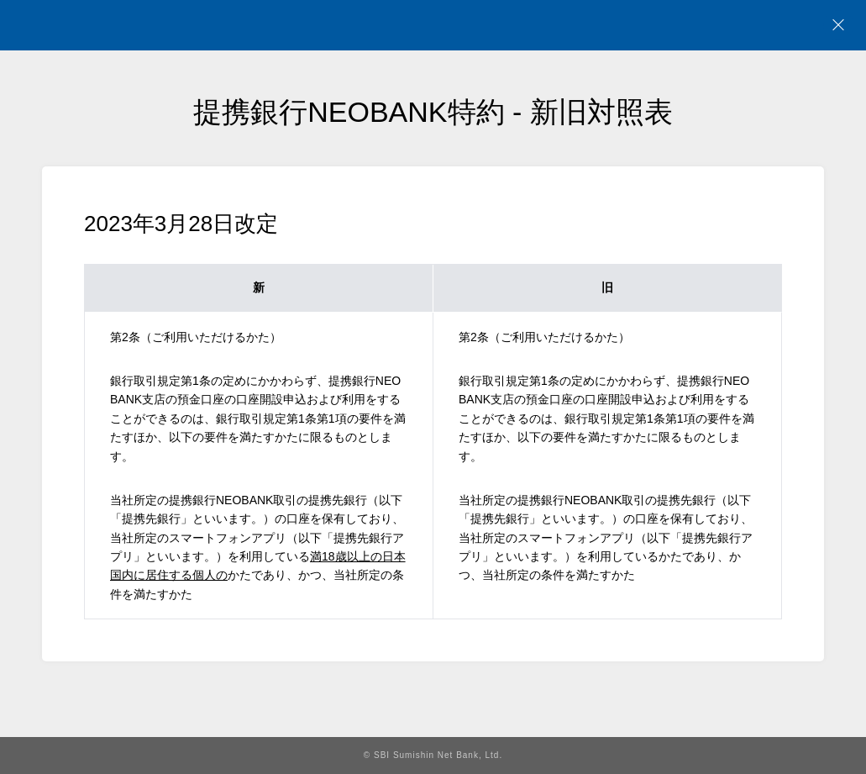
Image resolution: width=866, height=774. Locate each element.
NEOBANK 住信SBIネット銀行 (115, 25)
